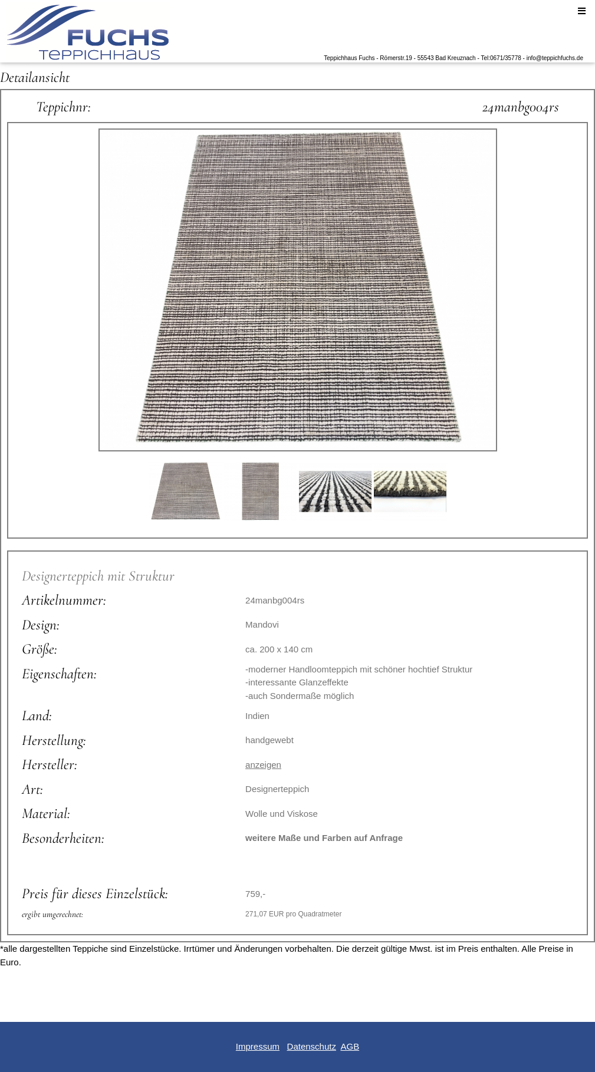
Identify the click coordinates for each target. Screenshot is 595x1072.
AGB (349, 1046)
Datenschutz (311, 1046)
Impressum (258, 1046)
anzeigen (263, 765)
